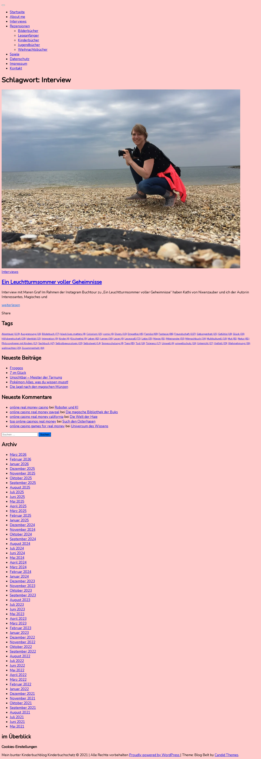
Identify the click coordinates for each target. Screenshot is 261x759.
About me (17, 16)
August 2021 (20, 712)
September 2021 (23, 707)
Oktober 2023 (21, 590)
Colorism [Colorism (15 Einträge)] (94, 334)
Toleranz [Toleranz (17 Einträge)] (153, 343)
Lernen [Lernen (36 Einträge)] (106, 338)
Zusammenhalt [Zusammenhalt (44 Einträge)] (33, 348)
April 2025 (18, 506)
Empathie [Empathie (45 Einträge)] (136, 334)
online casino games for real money (37, 426)
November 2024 (22, 529)
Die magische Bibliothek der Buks (92, 412)
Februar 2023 (20, 628)
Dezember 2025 (22, 468)
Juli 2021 (17, 717)
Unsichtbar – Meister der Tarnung (36, 377)
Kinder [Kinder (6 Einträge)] (64, 338)
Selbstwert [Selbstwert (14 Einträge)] (92, 343)
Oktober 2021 (21, 703)
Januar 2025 (19, 520)
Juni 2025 (17, 497)
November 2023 (22, 586)
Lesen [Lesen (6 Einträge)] (119, 338)
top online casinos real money (33, 421)
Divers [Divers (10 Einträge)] (121, 334)
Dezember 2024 (22, 525)
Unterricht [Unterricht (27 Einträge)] (205, 343)
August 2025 (20, 487)
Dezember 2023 (22, 581)
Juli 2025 (17, 492)
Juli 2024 (17, 548)
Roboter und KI (66, 407)
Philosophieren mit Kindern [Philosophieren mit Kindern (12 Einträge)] (20, 343)
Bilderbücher (28, 31)
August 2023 (20, 600)
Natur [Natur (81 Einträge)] (243, 338)
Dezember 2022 (22, 637)
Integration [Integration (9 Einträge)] (50, 338)
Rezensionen (20, 26)
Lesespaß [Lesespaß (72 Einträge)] (133, 338)
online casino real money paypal (34, 412)
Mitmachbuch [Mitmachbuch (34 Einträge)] (195, 338)
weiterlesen (11, 305)
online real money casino (29, 407)
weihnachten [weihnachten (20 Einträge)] (11, 348)
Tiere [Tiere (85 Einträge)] (129, 343)
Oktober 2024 (21, 534)
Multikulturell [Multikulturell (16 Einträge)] (217, 338)
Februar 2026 (20, 459)
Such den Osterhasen (78, 421)
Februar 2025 (20, 515)
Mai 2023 (17, 614)
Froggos (16, 368)
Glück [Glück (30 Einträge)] (238, 334)
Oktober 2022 (21, 646)
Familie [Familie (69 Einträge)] (151, 334)
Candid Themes (226, 755)
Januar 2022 (19, 689)
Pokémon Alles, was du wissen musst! (39, 382)
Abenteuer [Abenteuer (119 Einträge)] (11, 334)
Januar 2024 (19, 576)
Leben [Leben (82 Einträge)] (94, 338)
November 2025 (22, 473)
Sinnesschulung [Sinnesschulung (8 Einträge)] (113, 343)
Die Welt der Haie (83, 416)
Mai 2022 (17, 670)
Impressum (18, 63)
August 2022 (20, 656)
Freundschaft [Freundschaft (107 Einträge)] (185, 334)
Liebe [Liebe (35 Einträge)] (147, 338)
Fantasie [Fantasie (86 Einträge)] (166, 334)
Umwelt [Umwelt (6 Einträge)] (168, 343)
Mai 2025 (17, 501)
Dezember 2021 (22, 693)
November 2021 (22, 698)
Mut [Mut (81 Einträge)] (232, 338)
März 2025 (18, 511)
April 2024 (18, 562)
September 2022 (23, 651)
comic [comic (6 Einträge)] (108, 334)
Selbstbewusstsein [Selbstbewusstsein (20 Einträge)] (69, 343)
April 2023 (18, 618)
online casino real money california (36, 416)
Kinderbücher (28, 40)
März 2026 (18, 454)
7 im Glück (18, 372)
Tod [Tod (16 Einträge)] (140, 343)
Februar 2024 (20, 572)
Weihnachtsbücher (33, 49)
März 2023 (18, 623)
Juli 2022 (17, 661)
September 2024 (23, 539)
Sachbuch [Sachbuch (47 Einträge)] (46, 343)
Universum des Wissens (89, 426)
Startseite (17, 12)
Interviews (18, 21)
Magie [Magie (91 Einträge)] (159, 338)
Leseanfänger (28, 35)
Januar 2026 (19, 464)
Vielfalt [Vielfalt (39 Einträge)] (220, 343)
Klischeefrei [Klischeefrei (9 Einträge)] (78, 338)
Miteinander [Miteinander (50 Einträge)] (175, 338)
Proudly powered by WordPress (154, 755)
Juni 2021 (17, 721)
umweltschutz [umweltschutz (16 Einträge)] (185, 343)
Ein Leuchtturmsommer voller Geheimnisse (52, 282)
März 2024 (18, 567)
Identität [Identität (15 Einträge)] (34, 338)
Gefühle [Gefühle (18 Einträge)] (225, 334)
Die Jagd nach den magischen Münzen (39, 386)
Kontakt (16, 68)
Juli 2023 (17, 604)
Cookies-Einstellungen (19, 747)
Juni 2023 (17, 609)
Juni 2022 (17, 665)
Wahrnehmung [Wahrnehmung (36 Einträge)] (239, 343)
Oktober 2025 (21, 478)
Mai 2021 (17, 726)
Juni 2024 (17, 553)
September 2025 (23, 482)
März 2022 (18, 679)
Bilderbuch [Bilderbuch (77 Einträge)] (51, 334)
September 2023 (23, 595)
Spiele (14, 54)
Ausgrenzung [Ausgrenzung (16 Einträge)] (31, 334)
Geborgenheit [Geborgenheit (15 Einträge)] (207, 334)
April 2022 (18, 675)
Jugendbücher (29, 45)
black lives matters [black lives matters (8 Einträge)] (73, 334)
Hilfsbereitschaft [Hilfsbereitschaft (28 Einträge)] (14, 338)
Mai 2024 (17, 557)
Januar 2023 (19, 632)
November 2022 (22, 642)
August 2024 (20, 543)
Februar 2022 (20, 684)
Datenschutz (19, 59)
